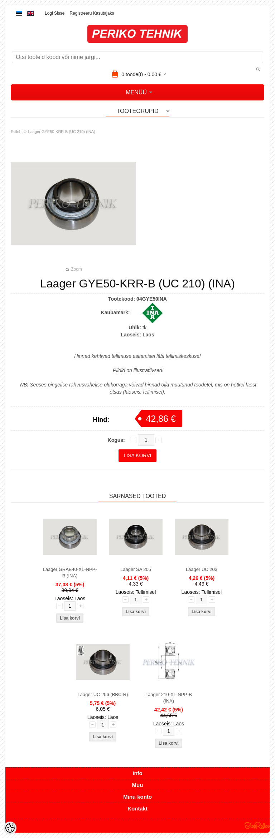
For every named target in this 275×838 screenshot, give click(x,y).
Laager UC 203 (201, 569)
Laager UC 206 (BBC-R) (103, 694)
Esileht (17, 131)
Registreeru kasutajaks (91, 13)
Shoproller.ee (257, 825)
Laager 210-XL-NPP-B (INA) (168, 698)
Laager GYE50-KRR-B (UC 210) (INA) (61, 131)
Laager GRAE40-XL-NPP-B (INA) (70, 572)
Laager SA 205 (135, 569)
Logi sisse (54, 13)
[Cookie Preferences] (10, 828)
